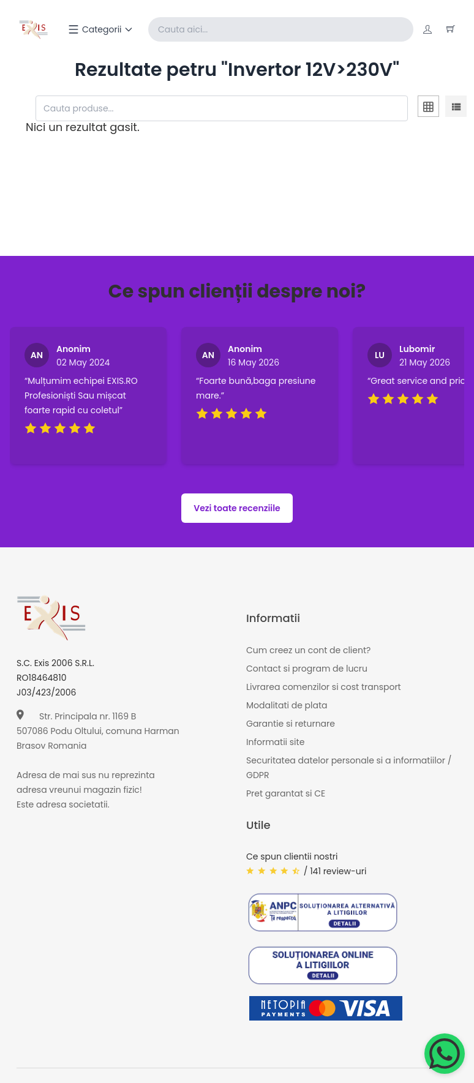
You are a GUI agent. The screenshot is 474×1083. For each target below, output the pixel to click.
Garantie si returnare (290, 723)
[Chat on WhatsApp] (444, 1053)
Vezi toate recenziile (237, 507)
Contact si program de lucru (306, 668)
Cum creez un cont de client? (308, 649)
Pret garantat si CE (285, 793)
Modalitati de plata (286, 705)
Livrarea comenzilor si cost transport (323, 686)
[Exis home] (33, 29)
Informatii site (275, 741)
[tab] (428, 108)
